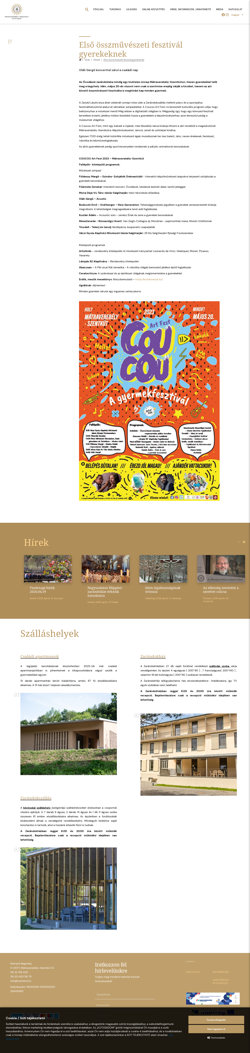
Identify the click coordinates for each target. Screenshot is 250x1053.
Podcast (207, 598)
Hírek (87, 59)
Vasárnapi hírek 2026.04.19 (42, 589)
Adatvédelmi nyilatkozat (221, 982)
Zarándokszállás (35, 798)
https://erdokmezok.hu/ (149, 279)
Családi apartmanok (39, 656)
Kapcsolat (235, 9)
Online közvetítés (153, 9)
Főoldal (98, 9)
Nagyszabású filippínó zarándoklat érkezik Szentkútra (104, 591)
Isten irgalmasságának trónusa (162, 589)
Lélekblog (150, 598)
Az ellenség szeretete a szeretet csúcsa (221, 589)
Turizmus (115, 9)
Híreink (96, 59)
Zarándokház (153, 656)
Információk (221, 972)
